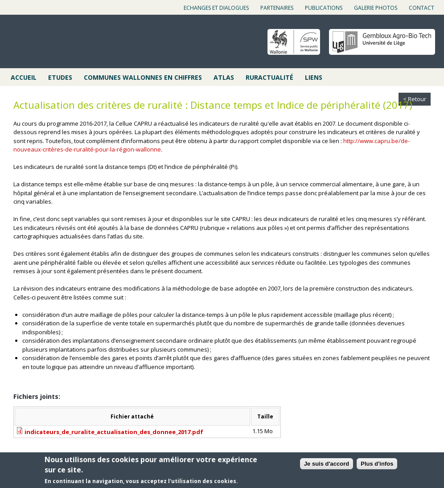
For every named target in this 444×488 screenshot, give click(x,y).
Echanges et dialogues (216, 8)
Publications (323, 8)
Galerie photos (375, 8)
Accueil (24, 77)
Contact (421, 8)
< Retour (414, 99)
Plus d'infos (377, 464)
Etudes (60, 77)
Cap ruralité (54, 42)
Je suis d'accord (326, 464)
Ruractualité (269, 77)
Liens (313, 77)
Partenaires (276, 8)
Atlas (224, 77)
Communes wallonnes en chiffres (143, 77)
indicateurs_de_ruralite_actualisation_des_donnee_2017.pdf (114, 432)
